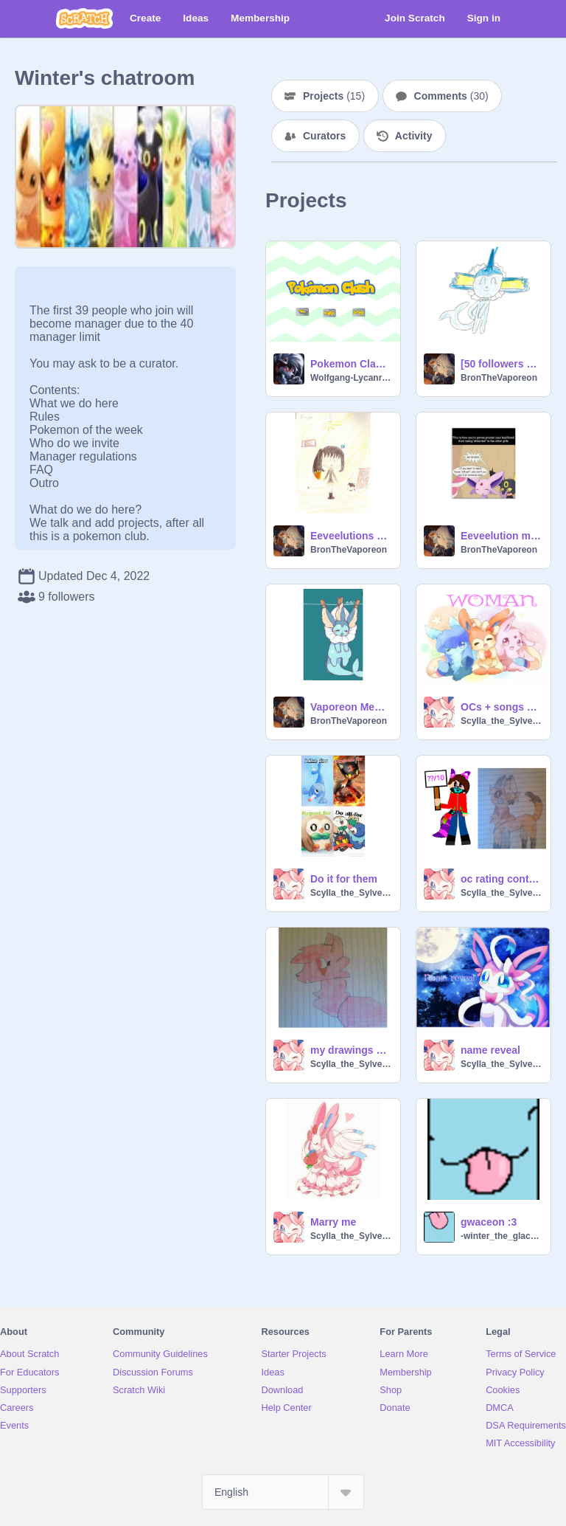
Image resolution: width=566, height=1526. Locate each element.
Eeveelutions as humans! (350, 536)
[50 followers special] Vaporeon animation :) (501, 364)
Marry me (333, 1222)
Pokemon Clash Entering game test (350, 364)
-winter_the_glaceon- (501, 1236)
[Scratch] (84, 18)
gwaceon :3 (489, 1222)
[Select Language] (283, 1492)
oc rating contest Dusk (501, 879)
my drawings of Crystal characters (350, 1050)
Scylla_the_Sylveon (501, 721)
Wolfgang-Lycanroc (350, 378)
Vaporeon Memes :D (350, 707)
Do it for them (343, 879)
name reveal (490, 1050)
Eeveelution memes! (501, 536)
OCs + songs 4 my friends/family (501, 707)
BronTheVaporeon (499, 378)
